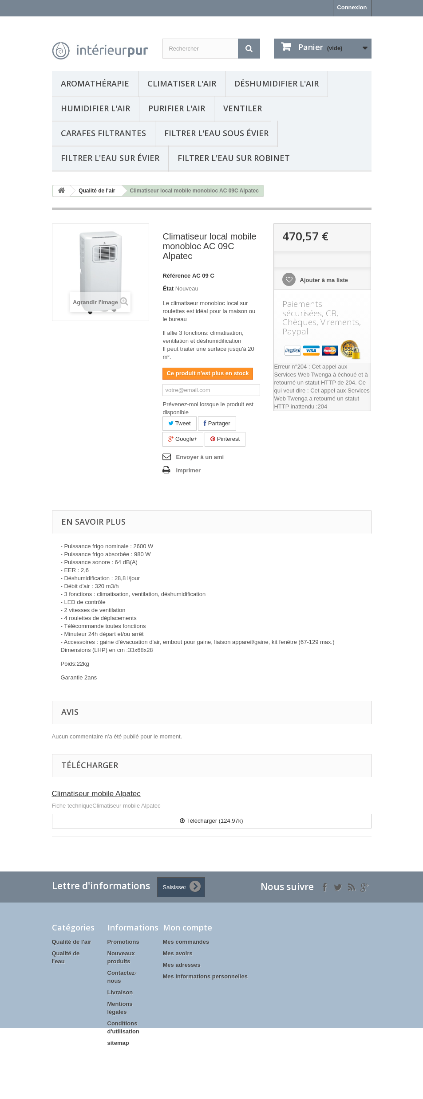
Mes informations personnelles (205, 976)
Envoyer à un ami (200, 457)
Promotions (123, 941)
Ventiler (242, 108)
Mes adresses (182, 965)
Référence (176, 275)
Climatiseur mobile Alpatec (96, 793)
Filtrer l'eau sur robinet (234, 158)
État (168, 288)
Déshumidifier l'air (276, 83)
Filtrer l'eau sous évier (216, 133)
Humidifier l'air (95, 108)
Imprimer (188, 470)
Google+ (182, 439)
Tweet (179, 423)
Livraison (120, 992)
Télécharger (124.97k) (211, 820)
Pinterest (225, 439)
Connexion (352, 7)
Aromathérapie (95, 83)
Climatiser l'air (181, 83)
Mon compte (187, 927)
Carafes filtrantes (103, 133)
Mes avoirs (178, 953)
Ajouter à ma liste (323, 280)
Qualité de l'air (97, 191)
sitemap (118, 1043)
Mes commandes (186, 941)
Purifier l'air (176, 108)
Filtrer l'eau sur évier (110, 158)
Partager (217, 423)
